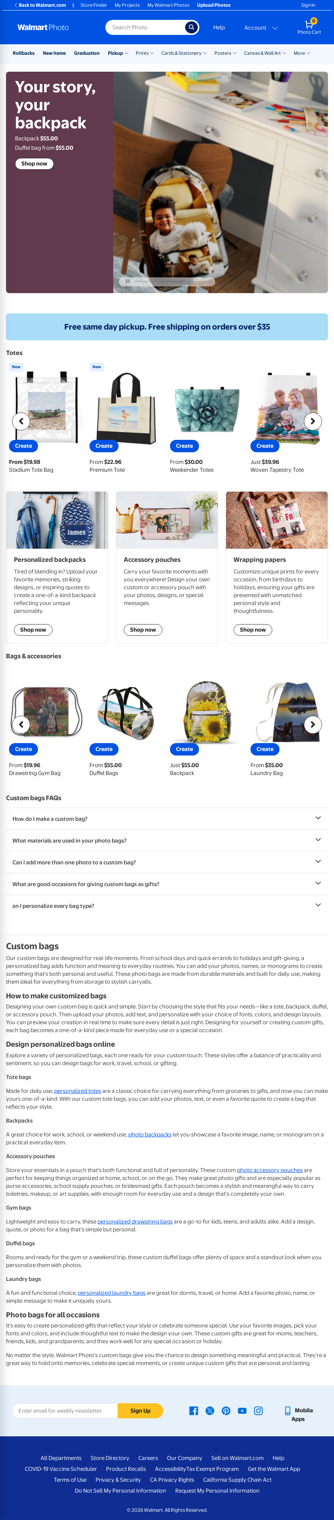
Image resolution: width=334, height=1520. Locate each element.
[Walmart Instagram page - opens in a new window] (258, 1410)
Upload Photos (214, 5)
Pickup (115, 53)
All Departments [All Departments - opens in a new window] (61, 1458)
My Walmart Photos (168, 5)
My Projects (127, 5)
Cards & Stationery (181, 53)
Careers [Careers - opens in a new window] (148, 1458)
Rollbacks (24, 53)
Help (219, 27)
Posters (222, 53)
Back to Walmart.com (40, 5)
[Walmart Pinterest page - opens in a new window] (226, 1410)
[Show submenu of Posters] (234, 52)
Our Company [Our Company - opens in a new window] (184, 1458)
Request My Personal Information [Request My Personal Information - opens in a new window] (217, 1490)
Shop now (34, 163)
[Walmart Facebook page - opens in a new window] (193, 1410)
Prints (142, 53)
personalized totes (77, 1091)
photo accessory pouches (270, 1170)
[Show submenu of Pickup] (126, 52)
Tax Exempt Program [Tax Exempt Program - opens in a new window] (212, 1469)
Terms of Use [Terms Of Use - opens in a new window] (70, 1479)
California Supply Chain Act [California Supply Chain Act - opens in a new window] (237, 1479)
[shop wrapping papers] (277, 567)
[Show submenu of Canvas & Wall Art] (284, 52)
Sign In (308, 5)
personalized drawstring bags (135, 1221)
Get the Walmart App (274, 1469)
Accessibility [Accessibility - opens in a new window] (170, 1469)
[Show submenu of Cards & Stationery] (205, 52)
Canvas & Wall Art (262, 53)
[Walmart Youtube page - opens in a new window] (242, 1410)
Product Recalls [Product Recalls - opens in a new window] (126, 1469)
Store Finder (93, 5)
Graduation (87, 53)
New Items (54, 53)
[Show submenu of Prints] (152, 52)
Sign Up (140, 1410)
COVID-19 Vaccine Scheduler (61, 1469)
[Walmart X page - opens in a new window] (209, 1410)
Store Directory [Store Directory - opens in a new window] (110, 1458)
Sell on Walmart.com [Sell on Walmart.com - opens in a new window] (237, 1458)
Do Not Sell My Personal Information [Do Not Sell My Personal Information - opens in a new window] (120, 1490)
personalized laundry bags (112, 1293)
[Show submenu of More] (308, 52)
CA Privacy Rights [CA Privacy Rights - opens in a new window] (172, 1479)
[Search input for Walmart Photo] (145, 27)
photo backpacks (150, 1134)
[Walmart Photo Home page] (53, 27)
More (299, 53)
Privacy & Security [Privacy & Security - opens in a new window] (118, 1479)
